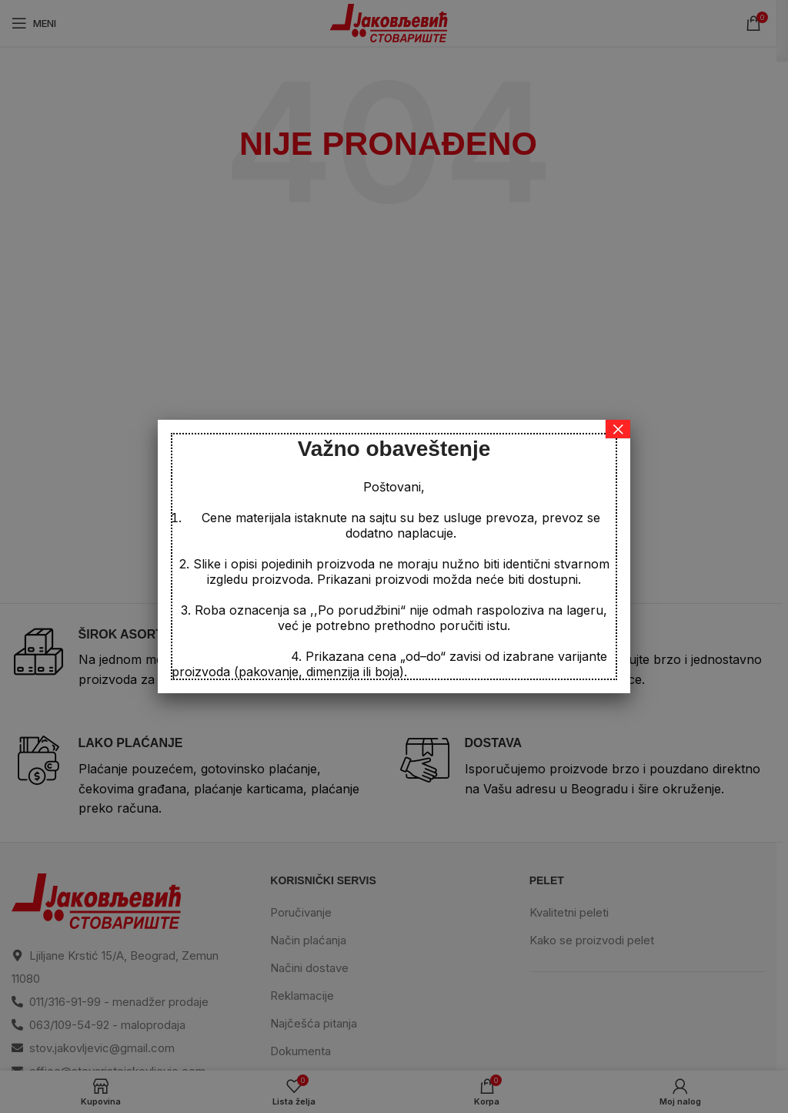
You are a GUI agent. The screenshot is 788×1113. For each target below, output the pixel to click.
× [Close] (618, 429)
